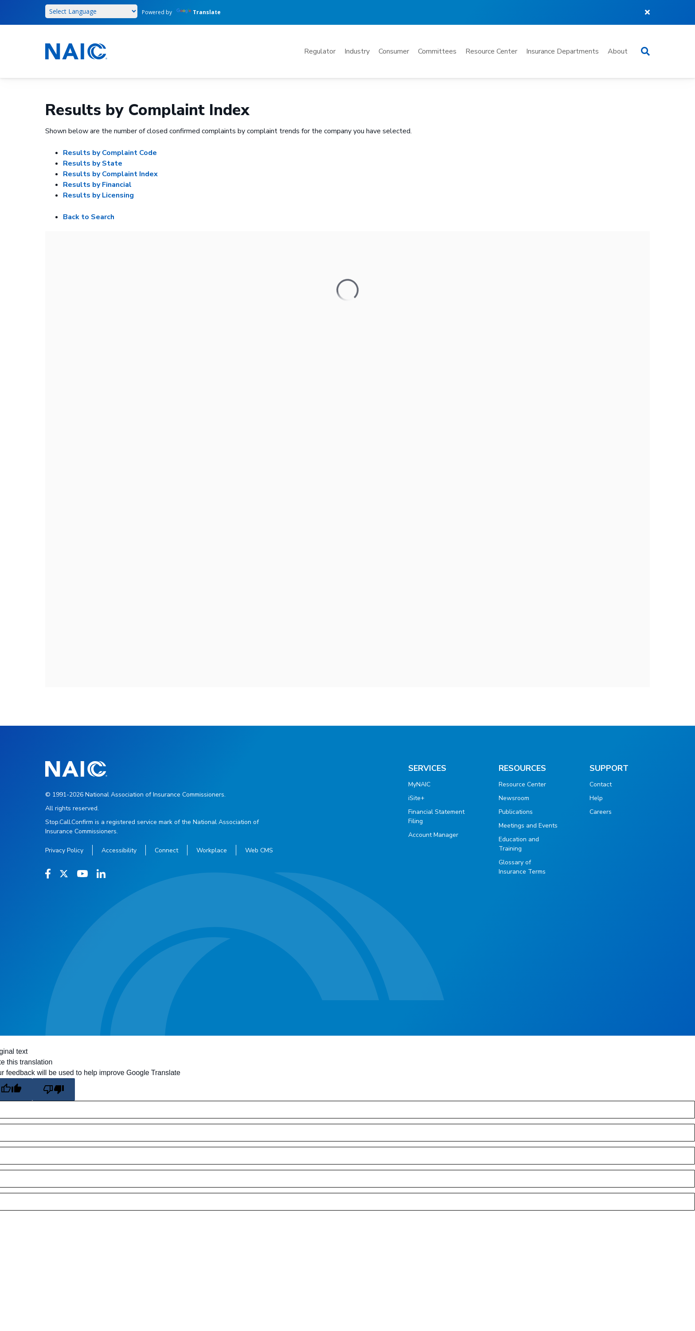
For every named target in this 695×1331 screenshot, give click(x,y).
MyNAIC (419, 784)
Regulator (320, 51)
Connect (166, 850)
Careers (601, 812)
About (618, 51)
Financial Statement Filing (436, 816)
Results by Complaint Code (110, 153)
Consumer (394, 51)
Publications (516, 812)
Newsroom (514, 798)
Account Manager (433, 835)
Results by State (92, 163)
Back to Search (88, 217)
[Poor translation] (53, 1089)
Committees (437, 51)
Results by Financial (97, 185)
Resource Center (491, 51)
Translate (198, 12)
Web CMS (259, 850)
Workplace (211, 850)
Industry (357, 51)
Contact (601, 784)
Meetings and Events (528, 825)
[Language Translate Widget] (91, 11)
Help (596, 798)
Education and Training (519, 844)
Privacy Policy (64, 850)
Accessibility (119, 850)
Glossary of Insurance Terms (522, 867)
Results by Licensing (98, 195)
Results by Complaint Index (110, 174)
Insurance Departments (562, 51)
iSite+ (416, 798)
